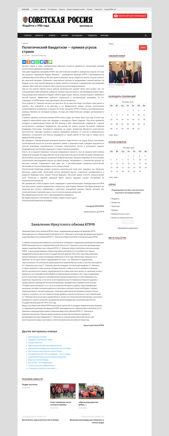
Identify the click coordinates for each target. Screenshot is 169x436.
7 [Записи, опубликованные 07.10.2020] (122, 115)
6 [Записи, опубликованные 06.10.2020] (116, 115)
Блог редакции (52, 9)
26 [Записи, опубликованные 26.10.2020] (111, 128)
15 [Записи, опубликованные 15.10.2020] (128, 119)
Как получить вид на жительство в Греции (45, 351)
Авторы (64, 35)
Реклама (89, 9)
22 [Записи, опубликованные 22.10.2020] (128, 124)
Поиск (111, 44)
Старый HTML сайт (110, 9)
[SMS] (50, 62)
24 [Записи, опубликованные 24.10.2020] (139, 124)
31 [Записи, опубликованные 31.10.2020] (139, 128)
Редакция (43, 9)
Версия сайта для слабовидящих (130, 16)
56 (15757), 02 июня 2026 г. (117, 85)
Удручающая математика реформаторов (45, 345)
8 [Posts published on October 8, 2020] (128, 159)
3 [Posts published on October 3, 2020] (139, 156)
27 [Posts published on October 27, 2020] (117, 171)
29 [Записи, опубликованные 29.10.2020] (128, 128)
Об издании (77, 35)
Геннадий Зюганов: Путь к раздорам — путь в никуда (49, 354)
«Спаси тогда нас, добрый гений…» (42, 365)
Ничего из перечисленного (122, 218)
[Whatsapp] (37, 62)
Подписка (62, 9)
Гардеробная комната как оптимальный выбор (47, 357)
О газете (35, 9)
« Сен (111, 135)
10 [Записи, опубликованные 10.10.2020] (139, 115)
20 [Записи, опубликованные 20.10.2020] (117, 124)
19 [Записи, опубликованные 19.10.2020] (111, 124)
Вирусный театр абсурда (38, 360)
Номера (52, 35)
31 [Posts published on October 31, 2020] (140, 171)
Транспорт (115, 206)
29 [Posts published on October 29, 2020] (129, 171)
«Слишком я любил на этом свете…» (43, 368)
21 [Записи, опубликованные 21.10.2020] (122, 124)
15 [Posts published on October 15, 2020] (129, 163)
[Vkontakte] (24, 62)
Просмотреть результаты (128, 228)
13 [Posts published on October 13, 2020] (117, 163)
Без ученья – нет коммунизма (40, 362)
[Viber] (46, 62)
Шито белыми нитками (37, 337)
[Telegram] (42, 62)
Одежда (114, 210)
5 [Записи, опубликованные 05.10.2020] (111, 115)
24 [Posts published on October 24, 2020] (140, 167)
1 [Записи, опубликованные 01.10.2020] (127, 110)
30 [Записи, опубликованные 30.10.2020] (133, 128)
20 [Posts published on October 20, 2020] (117, 167)
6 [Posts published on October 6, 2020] (116, 159)
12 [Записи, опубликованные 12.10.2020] (111, 119)
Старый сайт (98, 9)
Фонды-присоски (35, 342)
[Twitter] (33, 62)
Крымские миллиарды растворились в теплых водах (49, 348)
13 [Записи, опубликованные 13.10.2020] (117, 119)
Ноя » (116, 135)
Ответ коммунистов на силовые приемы (60, 403)
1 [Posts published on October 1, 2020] (128, 156)
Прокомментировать (38, 55)
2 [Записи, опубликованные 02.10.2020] (133, 110)
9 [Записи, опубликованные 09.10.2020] (133, 115)
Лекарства (115, 202)
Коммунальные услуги (120, 214)
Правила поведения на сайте (76, 9)
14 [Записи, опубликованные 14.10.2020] (122, 119)
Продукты (115, 199)
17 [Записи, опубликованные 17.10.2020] (139, 119)
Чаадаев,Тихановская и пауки (40, 340)
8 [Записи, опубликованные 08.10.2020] (127, 115)
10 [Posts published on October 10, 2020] (140, 159)
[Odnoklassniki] (28, 62)
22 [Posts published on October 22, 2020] (129, 167)
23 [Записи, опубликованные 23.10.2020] (133, 124)
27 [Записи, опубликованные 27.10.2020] (117, 128)
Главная (27, 35)
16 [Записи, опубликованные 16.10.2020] (133, 119)
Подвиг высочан (29, 384)
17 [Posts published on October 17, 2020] (140, 163)
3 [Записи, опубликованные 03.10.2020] (138, 110)
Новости (39, 35)
